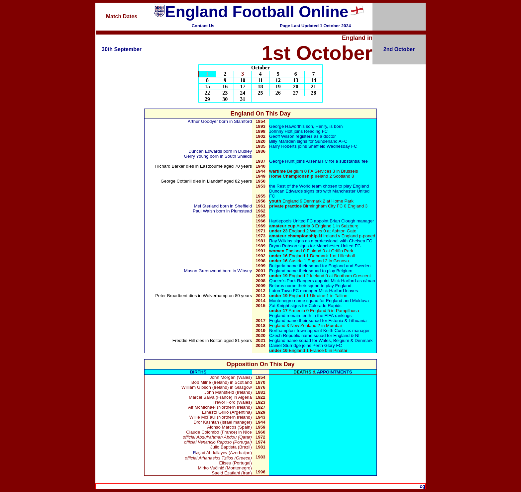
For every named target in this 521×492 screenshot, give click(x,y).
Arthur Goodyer (203, 121)
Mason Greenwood (203, 270)
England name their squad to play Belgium (310, 270)
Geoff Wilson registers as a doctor (302, 136)
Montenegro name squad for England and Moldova (319, 300)
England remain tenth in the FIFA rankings (310, 315)
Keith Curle (334, 330)
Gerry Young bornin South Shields (218, 156)
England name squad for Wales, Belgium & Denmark (320, 340)
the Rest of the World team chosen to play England (319, 186)
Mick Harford (343, 280)
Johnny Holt (281, 131)
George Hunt (281, 161)
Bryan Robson (283, 245)
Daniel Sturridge (285, 345)
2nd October (399, 49)
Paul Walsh (204, 210)
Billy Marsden (282, 141)
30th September (122, 49)
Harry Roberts (283, 146)
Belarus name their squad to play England (310, 285)
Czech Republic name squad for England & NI (314, 335)
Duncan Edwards (205, 151)
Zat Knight (279, 305)
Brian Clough (342, 220)
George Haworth (285, 126)
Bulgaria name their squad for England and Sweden (319, 265)
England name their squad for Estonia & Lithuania (317, 320)
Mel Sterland (206, 206)
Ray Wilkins (280, 240)
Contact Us (203, 25)
